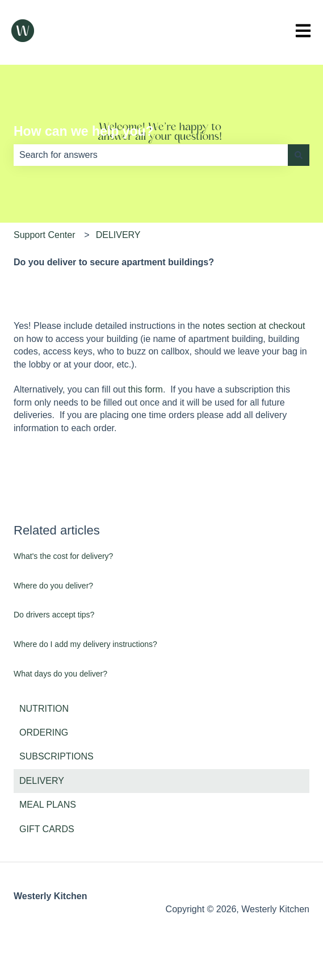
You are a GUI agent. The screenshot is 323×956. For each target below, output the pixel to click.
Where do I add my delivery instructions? (85, 644)
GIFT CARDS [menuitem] (46, 829)
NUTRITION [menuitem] (44, 708)
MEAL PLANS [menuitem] (47, 804)
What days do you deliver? (60, 673)
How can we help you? (84, 131)
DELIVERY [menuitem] (41, 781)
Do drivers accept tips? (54, 614)
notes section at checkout (254, 326)
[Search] (298, 155)
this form (145, 389)
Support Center (44, 235)
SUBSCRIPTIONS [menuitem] (56, 756)
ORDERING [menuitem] (43, 732)
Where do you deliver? (53, 585)
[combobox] (151, 155)
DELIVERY (118, 235)
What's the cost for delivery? (63, 556)
